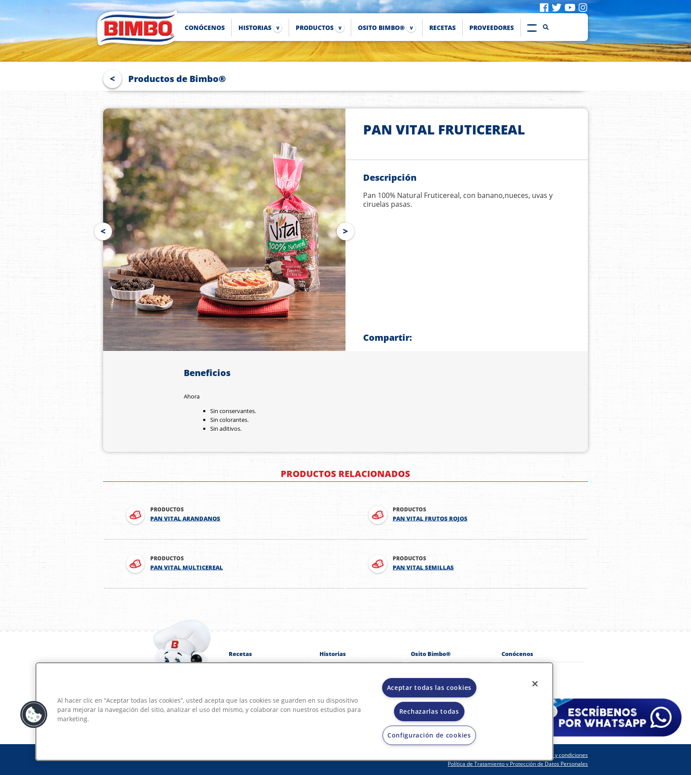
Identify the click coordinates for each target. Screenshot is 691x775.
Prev (101, 230)
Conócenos (517, 654)
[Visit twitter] (556, 7)
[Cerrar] (535, 683)
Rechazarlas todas (429, 711)
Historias (332, 654)
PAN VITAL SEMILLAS (423, 567)
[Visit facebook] (544, 7)
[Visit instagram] (583, 7)
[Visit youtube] (570, 7)
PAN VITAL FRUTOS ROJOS (430, 518)
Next (347, 230)
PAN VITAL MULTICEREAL (186, 567)
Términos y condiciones (559, 755)
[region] (294, 711)
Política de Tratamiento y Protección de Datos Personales (518, 764)
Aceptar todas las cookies (429, 687)
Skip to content (125, 6)
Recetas (240, 654)
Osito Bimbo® (431, 654)
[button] (34, 714)
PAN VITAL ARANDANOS (185, 518)
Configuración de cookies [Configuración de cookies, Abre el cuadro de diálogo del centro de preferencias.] (429, 735)
